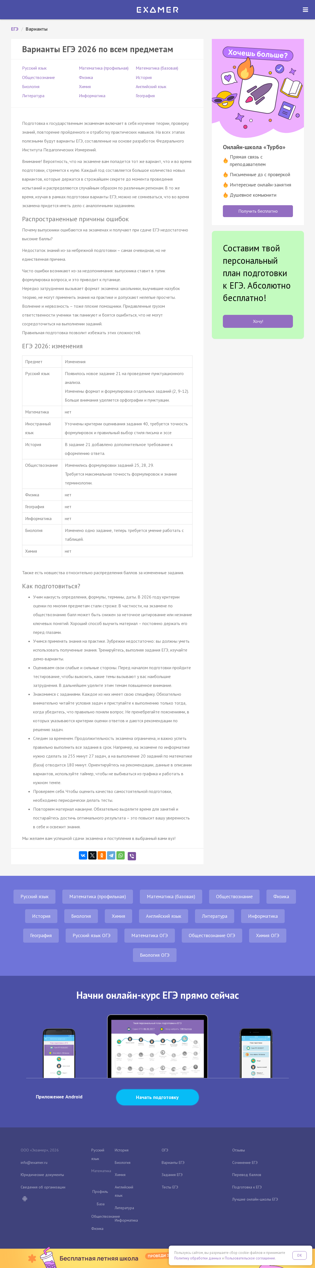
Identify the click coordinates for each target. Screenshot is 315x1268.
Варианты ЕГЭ (173, 1162)
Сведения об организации (43, 1187)
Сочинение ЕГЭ (245, 1162)
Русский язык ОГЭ (92, 935)
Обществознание (38, 77)
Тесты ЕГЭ (170, 1187)
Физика (86, 77)
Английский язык (151, 86)
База (101, 1203)
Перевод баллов (246, 1174)
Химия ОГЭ (267, 935)
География (145, 95)
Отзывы (238, 1150)
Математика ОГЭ (149, 935)
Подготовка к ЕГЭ (247, 1187)
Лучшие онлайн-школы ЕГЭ (255, 1199)
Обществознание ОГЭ (212, 935)
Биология (30, 86)
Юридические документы (42, 1174)
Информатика (92, 95)
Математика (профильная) (104, 68)
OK (299, 1255)
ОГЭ (165, 1150)
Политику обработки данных (197, 1258)
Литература (33, 95)
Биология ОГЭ (155, 955)
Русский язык (34, 68)
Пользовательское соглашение (250, 1258)
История (144, 77)
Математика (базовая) (157, 68)
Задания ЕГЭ (172, 1174)
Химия (85, 86)
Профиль (100, 1191)
